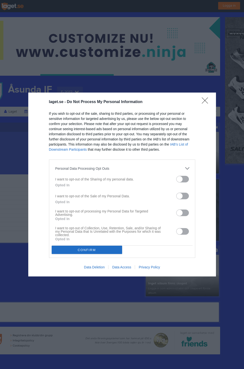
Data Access (121, 267)
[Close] (206, 102)
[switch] (182, 179)
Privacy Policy (149, 267)
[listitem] (122, 168)
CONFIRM (87, 250)
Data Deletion (94, 267)
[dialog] (122, 184)
